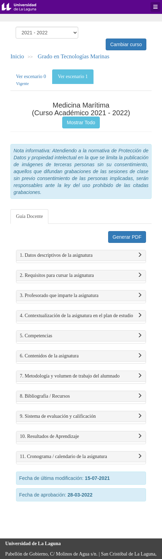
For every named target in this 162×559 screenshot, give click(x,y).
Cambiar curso (126, 44)
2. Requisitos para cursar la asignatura (81, 275)
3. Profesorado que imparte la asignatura (81, 295)
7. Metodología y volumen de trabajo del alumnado (81, 376)
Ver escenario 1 (73, 76)
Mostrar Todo (81, 122)
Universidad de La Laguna (24, 7)
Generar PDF (127, 237)
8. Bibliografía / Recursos (81, 396)
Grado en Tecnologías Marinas (74, 56)
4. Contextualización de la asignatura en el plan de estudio (81, 315)
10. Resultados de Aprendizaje (81, 436)
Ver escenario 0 (31, 80)
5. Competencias (81, 335)
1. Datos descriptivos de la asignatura (81, 255)
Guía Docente (29, 216)
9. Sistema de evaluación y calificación (81, 416)
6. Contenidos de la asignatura (81, 356)
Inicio (17, 56)
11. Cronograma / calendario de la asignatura (81, 456)
